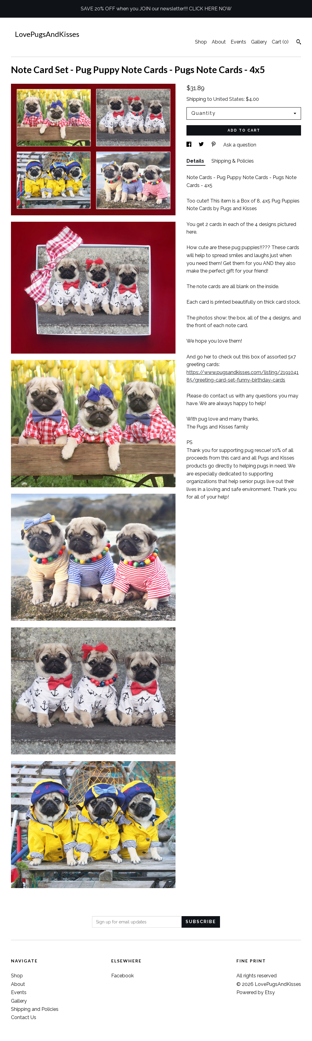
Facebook (122, 976)
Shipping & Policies (232, 161)
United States (228, 99)
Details (195, 161)
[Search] (298, 42)
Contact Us (23, 1017)
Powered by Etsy (255, 992)
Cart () (280, 42)
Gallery (259, 42)
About (219, 42)
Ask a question (239, 145)
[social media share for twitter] (202, 145)
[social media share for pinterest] (214, 145)
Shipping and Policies (34, 1009)
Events (238, 42)
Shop (201, 42)
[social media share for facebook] (189, 145)
